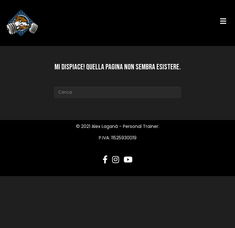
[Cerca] (117, 92)
